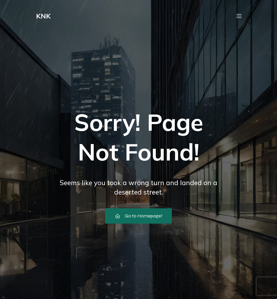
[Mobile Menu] (239, 16)
